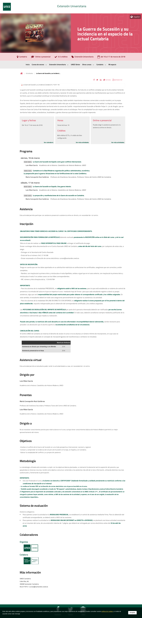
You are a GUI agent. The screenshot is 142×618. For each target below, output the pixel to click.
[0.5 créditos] (61, 57)
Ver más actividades (82, 142)
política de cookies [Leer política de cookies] (107, 611)
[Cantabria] (22, 57)
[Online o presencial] (40, 57)
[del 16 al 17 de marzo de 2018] (111, 57)
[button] (94, 80)
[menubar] (71, 65)
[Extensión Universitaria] (82, 57)
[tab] (71, 6)
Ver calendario (48, 142)
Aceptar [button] (132, 612)
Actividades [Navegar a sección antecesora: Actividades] (29, 73)
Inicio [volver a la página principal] (21, 73)
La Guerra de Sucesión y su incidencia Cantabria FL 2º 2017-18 (41, 85)
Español (137, 16)
